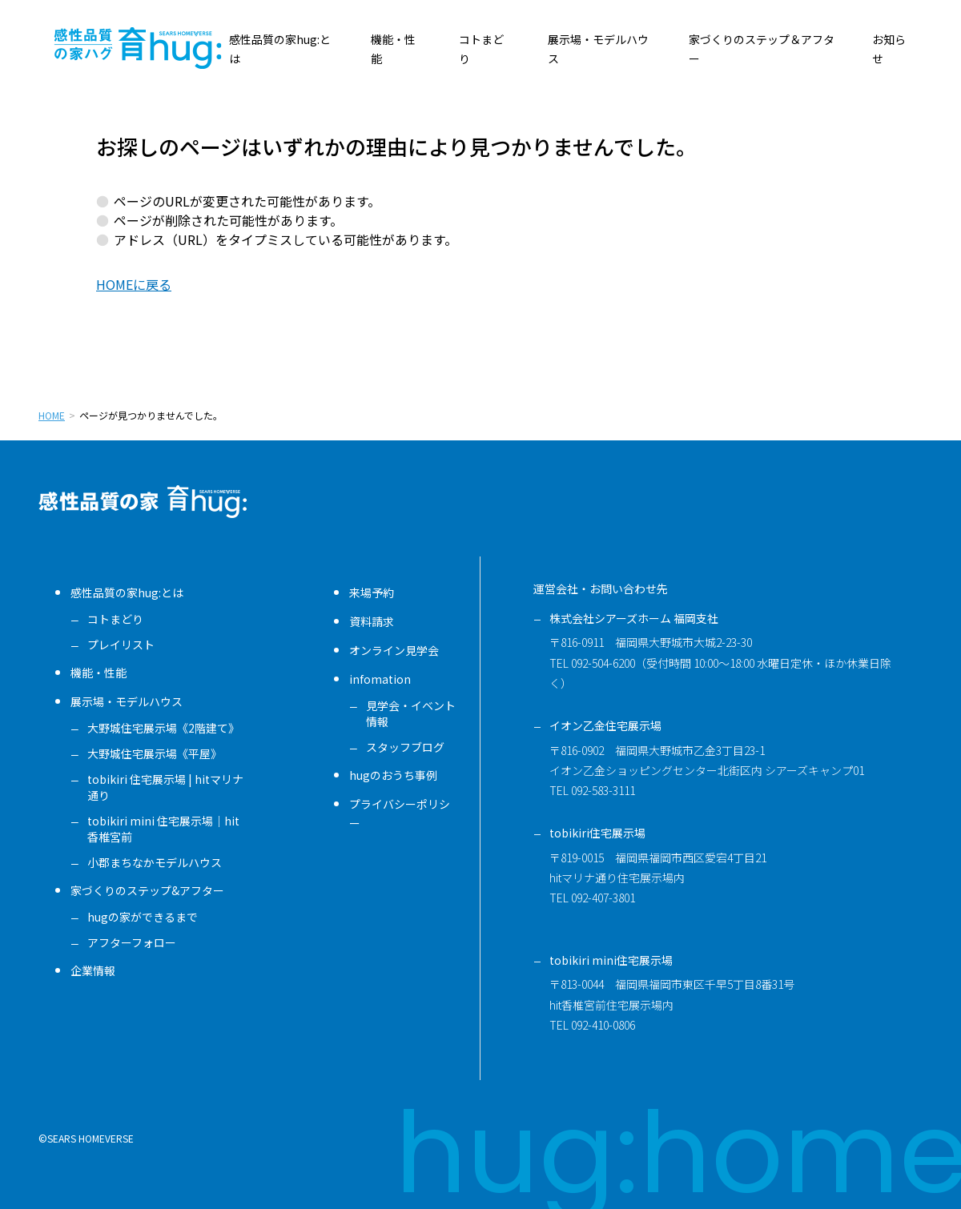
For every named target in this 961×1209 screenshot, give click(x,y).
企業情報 (92, 970)
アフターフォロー (131, 942)
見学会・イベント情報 (411, 713)
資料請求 (371, 621)
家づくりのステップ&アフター (147, 890)
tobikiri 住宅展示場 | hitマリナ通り (165, 787)
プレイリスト (121, 645)
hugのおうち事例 (393, 775)
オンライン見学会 (394, 650)
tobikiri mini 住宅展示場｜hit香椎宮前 (163, 829)
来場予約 (371, 592)
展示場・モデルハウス (126, 701)
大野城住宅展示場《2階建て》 (163, 728)
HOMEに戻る (133, 284)
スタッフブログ (405, 747)
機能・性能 (98, 673)
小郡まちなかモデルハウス (154, 862)
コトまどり (115, 619)
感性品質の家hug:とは (126, 592)
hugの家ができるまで (142, 917)
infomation (380, 679)
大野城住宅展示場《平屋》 (154, 753)
